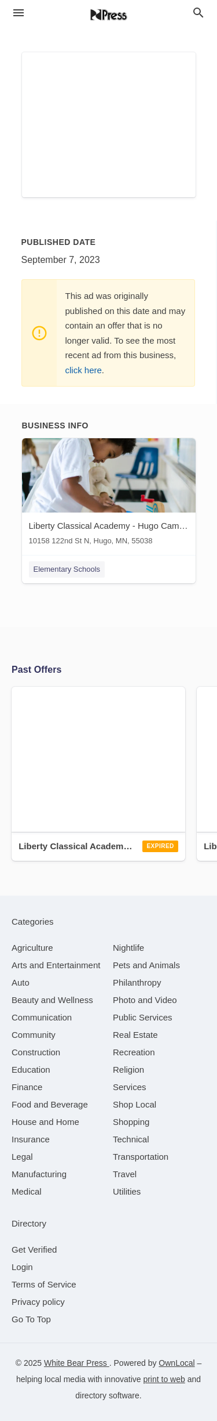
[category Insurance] (31, 1139)
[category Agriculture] (32, 948)
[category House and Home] (45, 1122)
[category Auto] (21, 982)
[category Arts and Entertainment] (56, 965)
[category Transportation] (140, 1157)
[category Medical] (27, 1191)
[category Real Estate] (135, 1035)
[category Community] (34, 1035)
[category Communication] (42, 1017)
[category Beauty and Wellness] (52, 1000)
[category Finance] (27, 1087)
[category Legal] (22, 1157)
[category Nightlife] (128, 948)
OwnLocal (176, 1363)
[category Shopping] (131, 1122)
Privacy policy (38, 1302)
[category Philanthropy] (137, 982)
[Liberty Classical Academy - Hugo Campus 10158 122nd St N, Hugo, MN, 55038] (109, 494)
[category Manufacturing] (39, 1174)
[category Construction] (36, 1052)
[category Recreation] (134, 1052)
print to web (164, 1379)
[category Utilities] (127, 1191)
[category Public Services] (142, 1017)
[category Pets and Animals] (146, 965)
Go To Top (31, 1319)
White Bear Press (76, 1363)
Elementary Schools (67, 569)
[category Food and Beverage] (50, 1104)
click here (83, 370)
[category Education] (31, 1069)
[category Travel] (125, 1174)
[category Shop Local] (134, 1104)
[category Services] (129, 1087)
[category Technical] (131, 1139)
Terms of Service (44, 1284)
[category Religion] (128, 1069)
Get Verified (34, 1249)
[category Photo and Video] (145, 1000)
